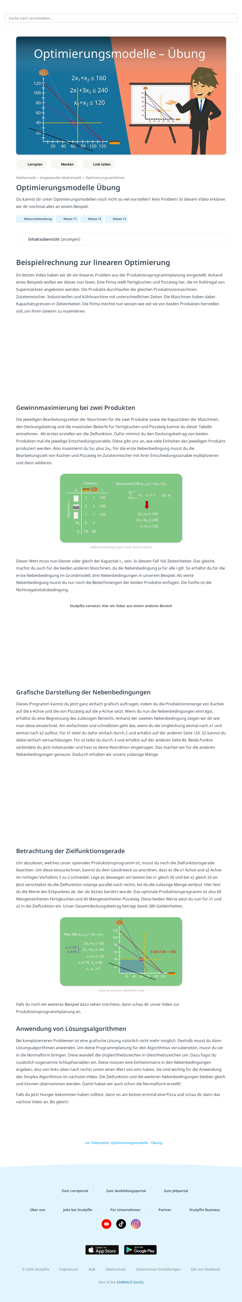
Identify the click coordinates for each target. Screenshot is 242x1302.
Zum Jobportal (172, 1190)
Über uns (33, 1209)
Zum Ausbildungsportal (122, 1190)
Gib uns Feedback (205, 1269)
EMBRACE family (130, 1282)
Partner (161, 1209)
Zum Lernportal (71, 1190)
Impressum (68, 1269)
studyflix (125, 6)
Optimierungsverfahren (105, 177)
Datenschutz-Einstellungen (158, 1269)
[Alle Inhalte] (7, 6)
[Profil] (234, 6)
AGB (91, 1269)
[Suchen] (230, 18)
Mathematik (26, 177)
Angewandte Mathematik (60, 177)
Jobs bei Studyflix (73, 1209)
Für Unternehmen (121, 1209)
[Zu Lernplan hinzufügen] (31, 164)
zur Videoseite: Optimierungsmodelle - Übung (121, 1142)
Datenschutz (115, 1269)
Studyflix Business (200, 1209)
